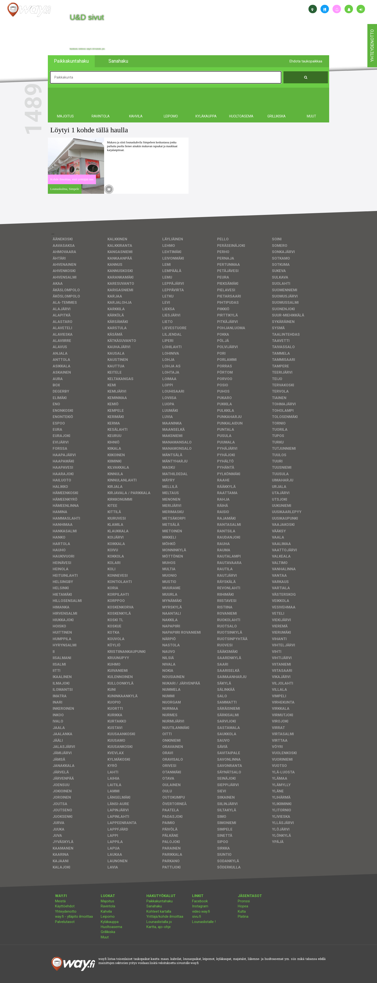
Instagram (200, 906)
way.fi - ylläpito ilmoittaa (74, 916)
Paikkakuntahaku (159, 901)
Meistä (60, 901)
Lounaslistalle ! (204, 922)
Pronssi (244, 901)
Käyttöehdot (65, 906)
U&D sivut (87, 17)
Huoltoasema (111, 927)
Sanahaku (154, 906)
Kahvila (106, 911)
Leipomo (108, 916)
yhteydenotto (372, 45)
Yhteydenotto (65, 911)
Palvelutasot (65, 922)
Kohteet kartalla (158, 911)
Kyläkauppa (110, 922)
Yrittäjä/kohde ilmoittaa (164, 916)
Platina (243, 916)
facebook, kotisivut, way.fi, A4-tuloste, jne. (87, 49)
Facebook (200, 901)
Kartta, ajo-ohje (158, 927)
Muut (105, 937)
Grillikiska (108, 932)
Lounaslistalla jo (159, 922)
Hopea (243, 906)
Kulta (242, 911)
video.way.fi (201, 911)
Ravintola (108, 906)
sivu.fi (196, 916)
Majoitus (107, 901)
